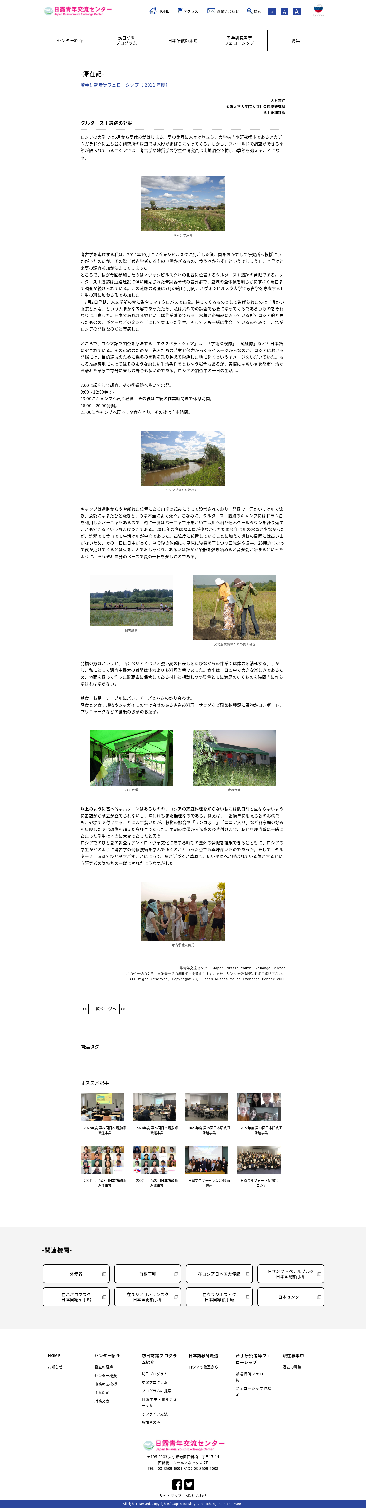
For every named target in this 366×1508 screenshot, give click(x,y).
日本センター (291, 1297)
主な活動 (101, 1392)
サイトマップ (170, 1495)
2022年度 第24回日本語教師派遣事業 (261, 1130)
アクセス (191, 11)
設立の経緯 (103, 1367)
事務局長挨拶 (105, 1384)
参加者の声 (151, 1422)
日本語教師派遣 (203, 1355)
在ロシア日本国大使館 (219, 1274)
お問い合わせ (228, 11)
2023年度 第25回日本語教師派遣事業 (209, 1130)
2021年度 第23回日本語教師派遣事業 (105, 1183)
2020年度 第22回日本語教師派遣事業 (157, 1183)
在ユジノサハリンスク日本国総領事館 (148, 1297)
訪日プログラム (155, 1373)
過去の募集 (292, 1367)
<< (84, 1009)
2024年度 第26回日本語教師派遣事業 (157, 1130)
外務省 (76, 1274)
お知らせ (55, 1367)
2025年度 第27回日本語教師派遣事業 (105, 1130)
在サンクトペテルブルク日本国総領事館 (290, 1273)
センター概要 (105, 1375)
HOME (164, 11)
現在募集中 (293, 1355)
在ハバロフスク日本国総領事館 (76, 1297)
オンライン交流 (155, 1414)
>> (123, 1009)
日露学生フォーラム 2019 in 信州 (209, 1183)
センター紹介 (107, 1355)
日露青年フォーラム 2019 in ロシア (261, 1183)
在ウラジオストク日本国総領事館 (219, 1297)
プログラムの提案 (156, 1390)
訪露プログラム (155, 1382)
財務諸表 (101, 1401)
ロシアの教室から (203, 1367)
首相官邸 (147, 1274)
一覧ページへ (104, 1009)
